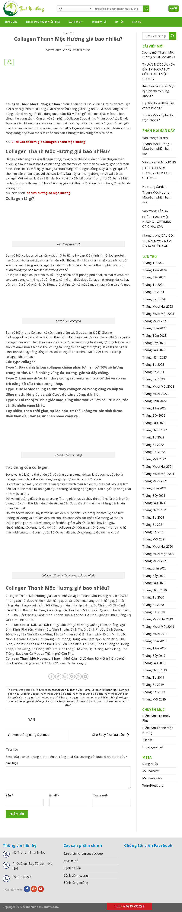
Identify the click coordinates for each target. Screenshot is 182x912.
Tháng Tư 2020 (153, 597)
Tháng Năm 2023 (154, 357)
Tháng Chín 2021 (154, 488)
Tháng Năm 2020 (154, 590)
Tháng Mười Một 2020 (158, 554)
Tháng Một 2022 (154, 459)
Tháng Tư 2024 (153, 285)
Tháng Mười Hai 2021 (157, 466)
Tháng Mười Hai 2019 (157, 619)
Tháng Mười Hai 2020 (157, 546)
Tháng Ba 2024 (153, 292)
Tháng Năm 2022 (154, 430)
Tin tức (119, 21)
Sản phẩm (76, 22)
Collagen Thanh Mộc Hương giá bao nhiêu (66, 701)
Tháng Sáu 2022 (153, 423)
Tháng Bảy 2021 (153, 496)
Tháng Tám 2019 (154, 648)
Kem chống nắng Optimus (27, 735)
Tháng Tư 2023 (153, 365)
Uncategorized (152, 747)
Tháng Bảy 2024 (153, 277)
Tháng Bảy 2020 (153, 576)
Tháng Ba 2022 (153, 445)
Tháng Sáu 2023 (153, 350)
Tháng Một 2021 (154, 539)
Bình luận (12, 763)
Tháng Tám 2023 (154, 335)
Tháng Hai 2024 (153, 299)
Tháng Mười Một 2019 (158, 627)
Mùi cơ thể (70, 861)
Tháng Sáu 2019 (153, 663)
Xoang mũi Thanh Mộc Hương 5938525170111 (158, 54)
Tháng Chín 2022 (154, 401)
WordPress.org (153, 785)
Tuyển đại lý (99, 21)
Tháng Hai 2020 (153, 612)
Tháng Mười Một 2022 (158, 386)
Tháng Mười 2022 (155, 394)
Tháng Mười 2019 (155, 634)
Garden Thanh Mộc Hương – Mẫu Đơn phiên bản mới (157, 146)
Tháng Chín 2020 (154, 568)
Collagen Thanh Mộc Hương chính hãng (45, 697)
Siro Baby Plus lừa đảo (111, 735)
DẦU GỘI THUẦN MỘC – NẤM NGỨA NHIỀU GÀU (158, 240)
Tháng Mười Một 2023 (158, 314)
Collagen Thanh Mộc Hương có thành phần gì (93, 697)
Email (54, 795)
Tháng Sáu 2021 (153, 503)
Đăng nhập (150, 764)
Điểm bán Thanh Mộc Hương (157, 730)
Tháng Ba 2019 (153, 685)
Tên (9, 795)
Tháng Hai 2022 (153, 452)
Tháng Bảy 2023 (153, 343)
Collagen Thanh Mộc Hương (76, 693)
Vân (88, 50)
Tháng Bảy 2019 (153, 656)
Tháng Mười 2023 (155, 321)
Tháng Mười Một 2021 (158, 474)
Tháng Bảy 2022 (153, 415)
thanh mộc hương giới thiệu (43, 21)
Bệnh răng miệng (75, 883)
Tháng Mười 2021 (155, 481)
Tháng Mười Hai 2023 (157, 306)
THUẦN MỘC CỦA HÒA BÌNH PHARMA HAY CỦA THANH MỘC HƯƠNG (158, 71)
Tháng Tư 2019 (153, 677)
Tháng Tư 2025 (153, 263)
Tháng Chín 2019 (154, 641)
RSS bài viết (150, 771)
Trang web (100, 795)
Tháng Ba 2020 (153, 605)
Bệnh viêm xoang (75, 875)
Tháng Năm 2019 (154, 670)
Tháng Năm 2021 (154, 510)
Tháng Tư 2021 (153, 517)
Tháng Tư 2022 (153, 437)
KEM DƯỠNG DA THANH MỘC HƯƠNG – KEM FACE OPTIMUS (159, 170)
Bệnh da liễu (72, 868)
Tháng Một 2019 (154, 699)
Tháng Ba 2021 (153, 525)
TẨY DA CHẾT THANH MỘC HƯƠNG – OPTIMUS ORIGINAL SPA (156, 219)
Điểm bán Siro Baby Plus (156, 718)
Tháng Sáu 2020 (153, 583)
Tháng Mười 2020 (155, 561)
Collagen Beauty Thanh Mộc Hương (40, 693)
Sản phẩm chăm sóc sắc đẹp (83, 853)
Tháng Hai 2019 (153, 692)
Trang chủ (11, 21)
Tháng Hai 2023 (153, 379)
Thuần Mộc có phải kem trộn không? (159, 117)
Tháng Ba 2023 (153, 372)
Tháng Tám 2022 (154, 408)
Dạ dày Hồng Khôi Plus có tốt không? (158, 105)
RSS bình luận (152, 778)
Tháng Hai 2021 (153, 532)
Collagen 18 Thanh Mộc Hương (73, 689)
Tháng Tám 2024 (154, 270)
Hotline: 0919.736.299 (129, 906)
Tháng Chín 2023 (154, 328)
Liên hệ (136, 21)
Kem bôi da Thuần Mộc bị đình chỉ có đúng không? (158, 91)
